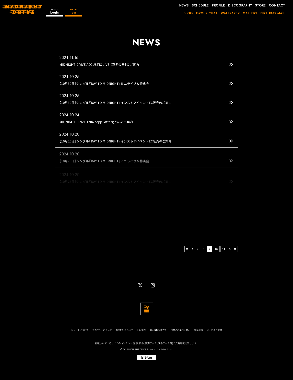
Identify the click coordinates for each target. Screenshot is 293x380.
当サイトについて (79, 330)
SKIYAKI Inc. (166, 349)
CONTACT (277, 5)
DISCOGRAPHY (240, 5)
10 (216, 249)
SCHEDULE (200, 5)
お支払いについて (124, 330)
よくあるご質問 (214, 330)
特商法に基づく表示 (180, 330)
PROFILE (218, 5)
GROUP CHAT (207, 13)
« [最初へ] (186, 249)
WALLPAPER (230, 13)
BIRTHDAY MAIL (272, 13)
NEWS (184, 5)
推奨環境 (198, 330)
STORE (260, 5)
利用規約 (141, 330)
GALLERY (250, 13)
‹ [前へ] (192, 249)
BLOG (188, 13)
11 (223, 249)
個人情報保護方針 (158, 330)
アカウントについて (102, 330)
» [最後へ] (235, 249)
